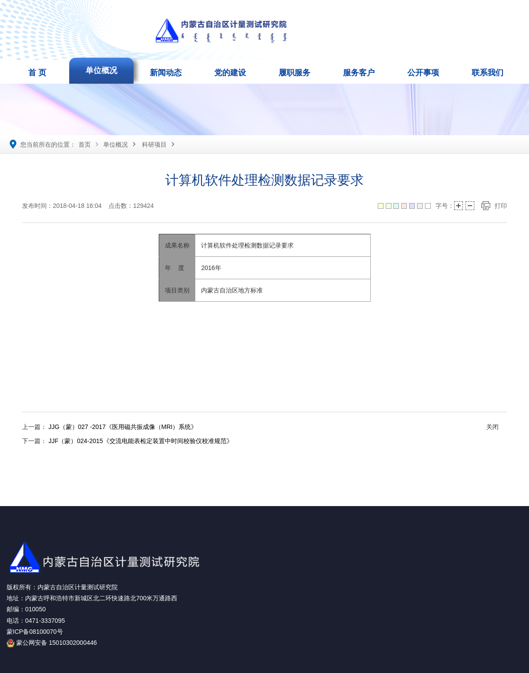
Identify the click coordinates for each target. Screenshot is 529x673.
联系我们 (487, 72)
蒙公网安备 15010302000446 (52, 642)
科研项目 (154, 144)
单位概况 (101, 70)
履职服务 (294, 72)
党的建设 (230, 72)
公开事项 (423, 72)
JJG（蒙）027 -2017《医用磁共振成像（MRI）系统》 (122, 426)
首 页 (37, 72)
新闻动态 (166, 72)
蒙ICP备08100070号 (35, 631)
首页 (84, 144)
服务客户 (359, 72)
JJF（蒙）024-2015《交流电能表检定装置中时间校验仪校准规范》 (140, 440)
